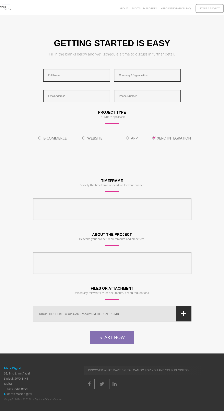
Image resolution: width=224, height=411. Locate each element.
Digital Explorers (144, 8)
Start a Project (210, 8)
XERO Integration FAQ (176, 8)
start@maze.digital (19, 394)
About (123, 8)
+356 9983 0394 (17, 389)
